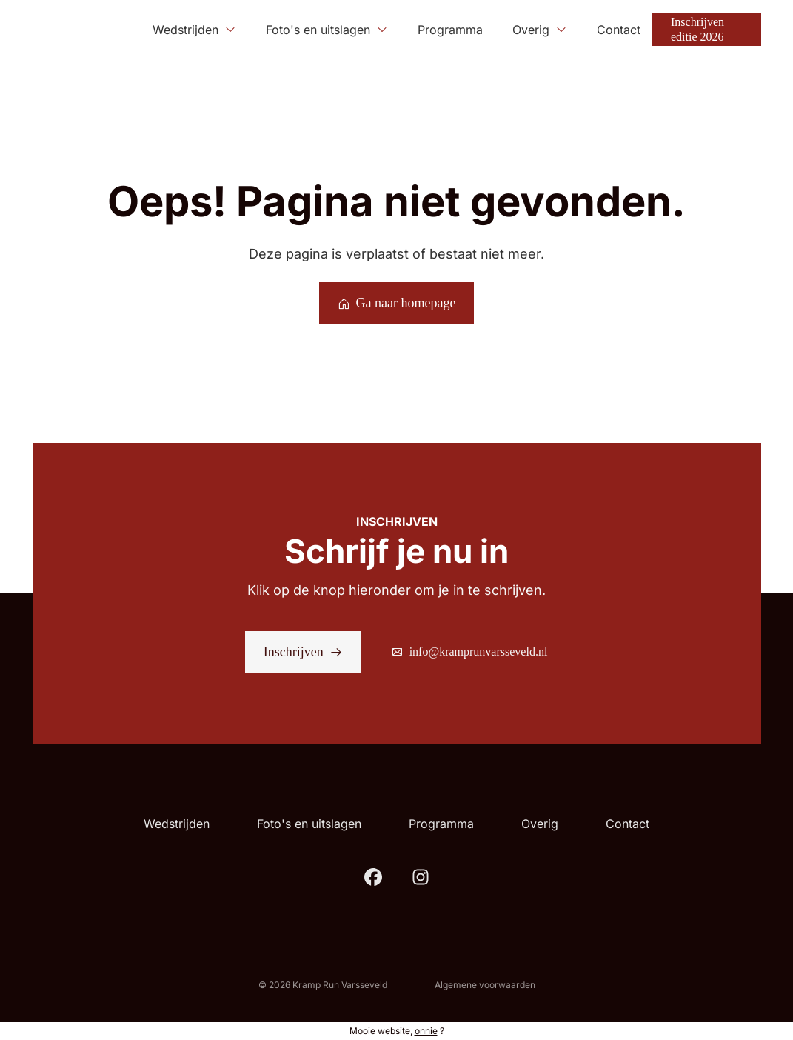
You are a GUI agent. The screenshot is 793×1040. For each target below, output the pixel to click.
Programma (441, 823)
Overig (539, 823)
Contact (627, 823)
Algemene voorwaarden (485, 984)
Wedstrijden (177, 823)
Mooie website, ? (396, 1030)
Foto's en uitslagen (309, 823)
